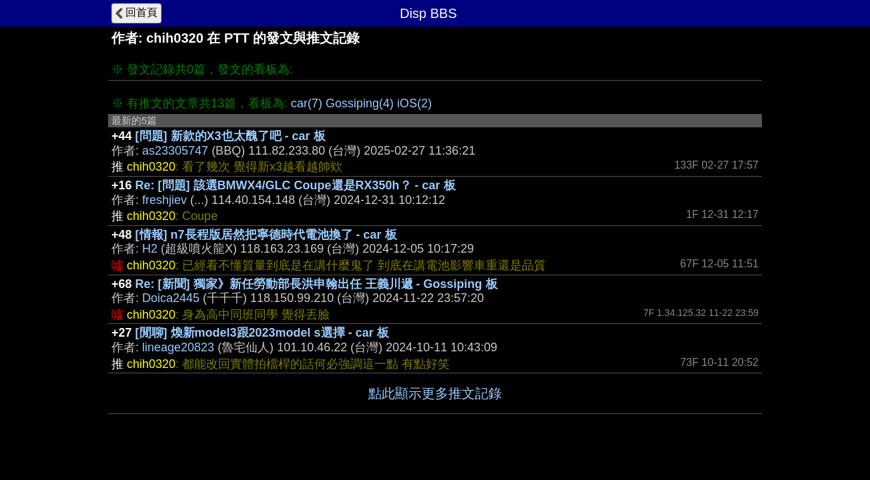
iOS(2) (414, 103)
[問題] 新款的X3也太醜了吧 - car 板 (230, 136)
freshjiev (164, 200)
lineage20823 (178, 347)
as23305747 (175, 150)
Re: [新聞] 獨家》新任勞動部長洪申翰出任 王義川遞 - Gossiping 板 (316, 284)
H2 (149, 248)
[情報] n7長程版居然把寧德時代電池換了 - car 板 (266, 234)
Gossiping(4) (360, 103)
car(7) (306, 103)
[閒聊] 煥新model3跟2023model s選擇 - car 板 (262, 332)
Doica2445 (170, 298)
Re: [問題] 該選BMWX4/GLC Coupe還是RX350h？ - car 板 (295, 185)
